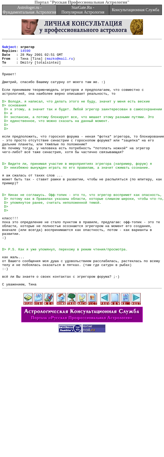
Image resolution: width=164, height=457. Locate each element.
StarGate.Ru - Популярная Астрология (83, 9)
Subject (9, 48)
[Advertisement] (82, 420)
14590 (25, 53)
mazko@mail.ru (60, 62)
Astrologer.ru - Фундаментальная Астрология (29, 9)
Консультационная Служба (135, 10)
